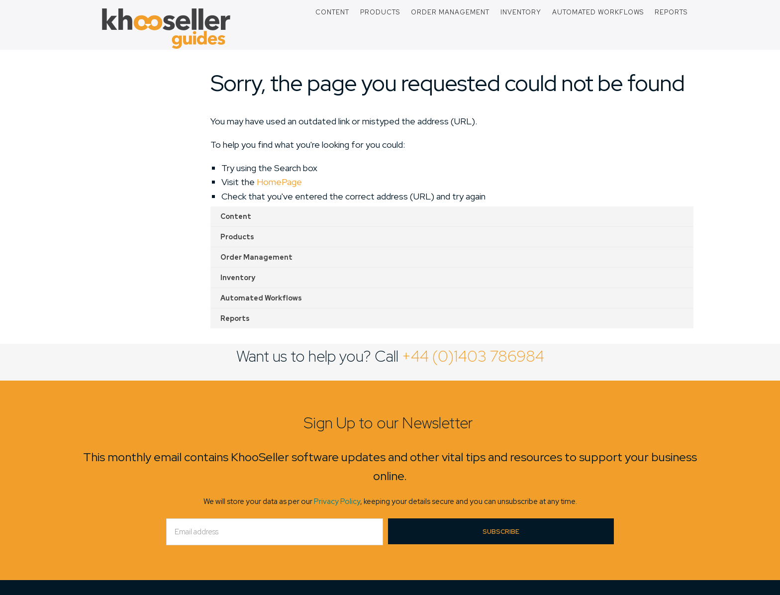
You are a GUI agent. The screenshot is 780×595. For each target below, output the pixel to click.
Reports (671, 12)
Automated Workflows (598, 12)
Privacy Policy (337, 501)
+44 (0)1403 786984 (473, 356)
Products (380, 12)
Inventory (520, 12)
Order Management (450, 12)
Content (332, 12)
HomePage (279, 182)
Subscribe (501, 531)
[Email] (274, 531)
